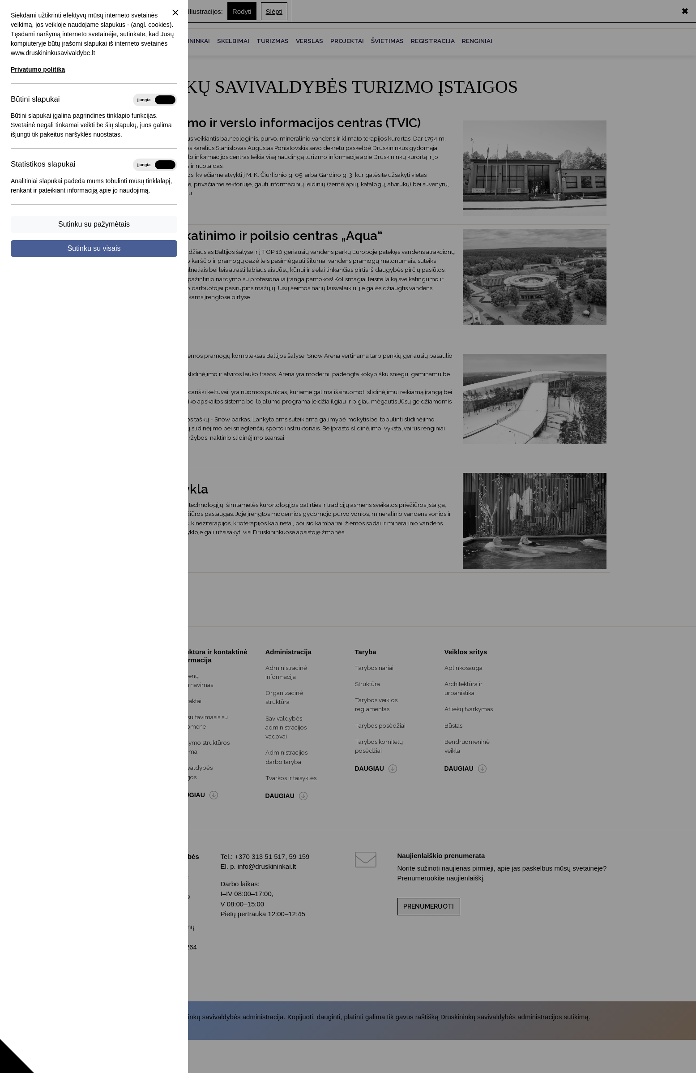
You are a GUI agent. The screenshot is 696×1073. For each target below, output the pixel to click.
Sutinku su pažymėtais (94, 224)
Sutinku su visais (93, 248)
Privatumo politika (38, 69)
